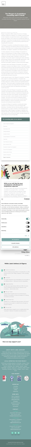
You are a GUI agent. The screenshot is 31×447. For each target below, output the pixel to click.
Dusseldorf (18, 364)
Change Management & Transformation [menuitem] (9, 136)
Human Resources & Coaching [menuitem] (7, 141)
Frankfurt (26, 364)
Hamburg (17, 366)
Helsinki (21, 366)
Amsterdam (19, 363)
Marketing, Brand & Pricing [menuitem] (7, 152)
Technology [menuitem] (15, 388)
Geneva (5, 366)
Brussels (14, 364)
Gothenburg (9, 366)
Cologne (25, 366)
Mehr (26, 235)
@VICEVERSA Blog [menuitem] (15, 399)
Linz (16, 367)
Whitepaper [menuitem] (15, 401)
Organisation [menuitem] (5, 139)
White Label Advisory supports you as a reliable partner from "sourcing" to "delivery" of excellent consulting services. (16, 310)
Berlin (6, 364)
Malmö (24, 367)
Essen (22, 364)
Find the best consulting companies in (9, 363)
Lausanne (9, 367)
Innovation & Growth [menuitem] (6, 134)
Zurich (15, 370)
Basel (3, 364)
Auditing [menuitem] (15, 389)
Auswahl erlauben (15, 243)
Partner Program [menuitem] (15, 404)
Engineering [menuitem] (15, 391)
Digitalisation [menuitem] (5, 126)
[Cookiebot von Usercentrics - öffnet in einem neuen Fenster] (24, 199)
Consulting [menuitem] (15, 386)
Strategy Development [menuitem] (6, 131)
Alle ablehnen (15, 247)
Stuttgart (19, 369)
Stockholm (14, 369)
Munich (27, 367)
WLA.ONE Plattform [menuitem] (16, 398)
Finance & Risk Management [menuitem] (7, 149)
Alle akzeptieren (15, 239)
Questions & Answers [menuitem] (15, 403)
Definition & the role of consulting (9, 32)
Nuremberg (4, 369)
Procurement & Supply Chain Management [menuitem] (9, 147)
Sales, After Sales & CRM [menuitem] (7, 144)
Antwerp (24, 363)
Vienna (26, 369)
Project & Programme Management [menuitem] (8, 123)
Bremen (9, 364)
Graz (14, 366)
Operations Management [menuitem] (7, 154)
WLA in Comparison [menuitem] (16, 396)
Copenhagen (3, 367)
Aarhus (27, 363)
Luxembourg (19, 367)
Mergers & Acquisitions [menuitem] (6, 157)
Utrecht (23, 369)
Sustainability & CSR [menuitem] (6, 128)
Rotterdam (10, 369)
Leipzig (13, 367)
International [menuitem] (15, 406)
